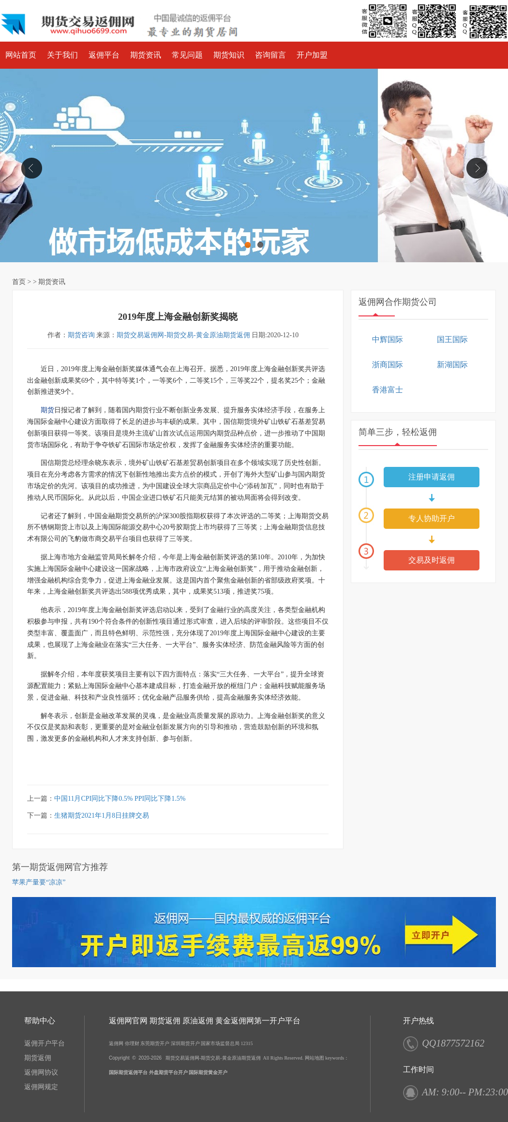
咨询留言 (270, 55)
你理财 (132, 1043)
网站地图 (314, 1058)
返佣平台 (104, 55)
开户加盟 (312, 55)
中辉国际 (387, 339)
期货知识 (228, 55)
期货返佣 (37, 1058)
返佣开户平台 (44, 1043)
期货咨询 (81, 335)
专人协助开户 (431, 518)
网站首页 (20, 55)
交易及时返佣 (431, 560)
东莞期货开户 (154, 1043)
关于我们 (62, 55)
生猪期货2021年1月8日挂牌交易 (101, 815)
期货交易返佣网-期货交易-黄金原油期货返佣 (183, 335)
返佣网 (116, 1043)
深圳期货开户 (185, 1043)
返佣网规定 (41, 1087)
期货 (47, 410)
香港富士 (387, 390)
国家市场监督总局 (220, 1043)
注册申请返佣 (431, 477)
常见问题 (187, 55)
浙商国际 (387, 364)
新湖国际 (452, 364)
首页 (19, 281)
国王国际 (452, 339)
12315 (247, 1043)
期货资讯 (145, 55)
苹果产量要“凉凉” (38, 882)
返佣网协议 (41, 1072)
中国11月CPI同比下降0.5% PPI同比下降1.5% (119, 798)
